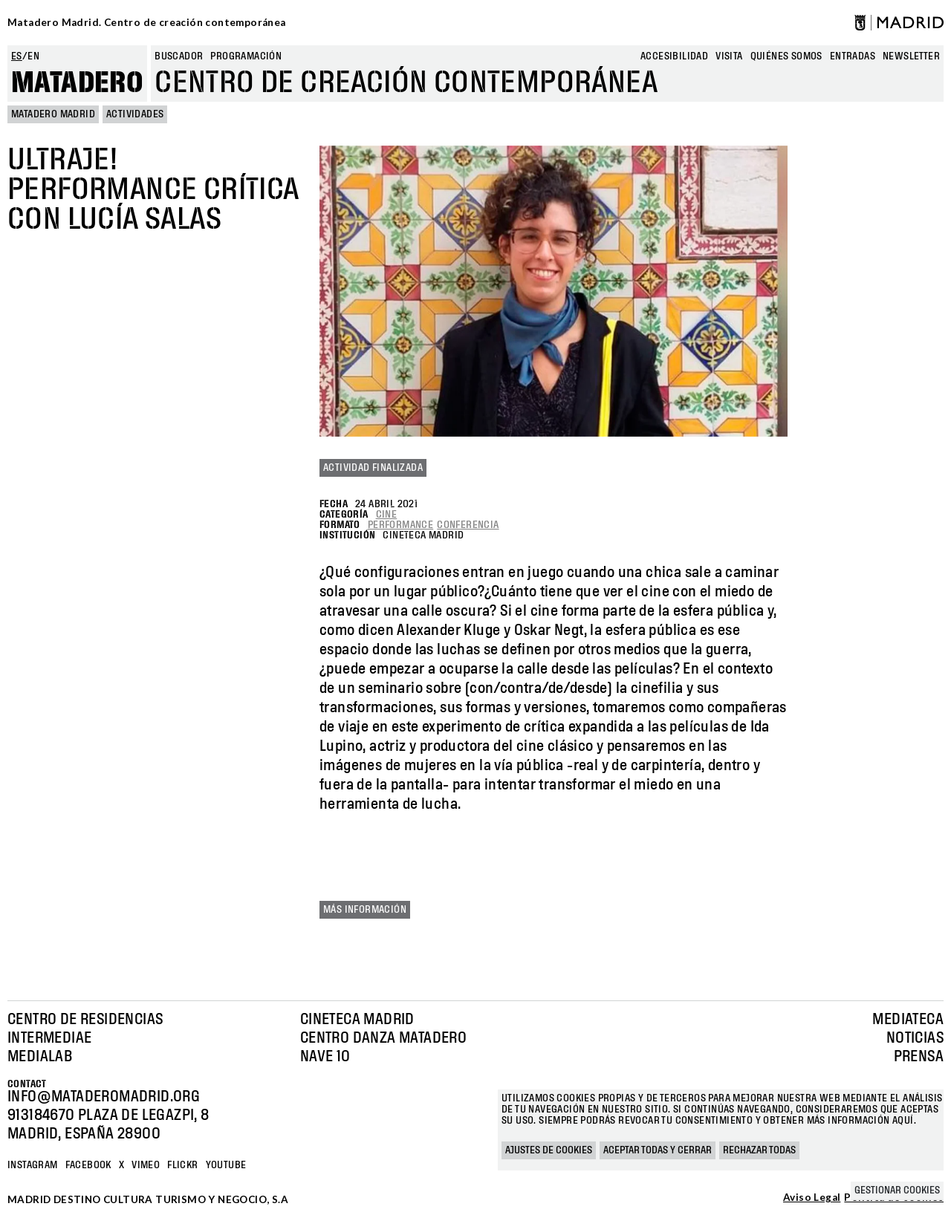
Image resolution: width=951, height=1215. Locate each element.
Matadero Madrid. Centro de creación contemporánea (146, 22)
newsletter (911, 56)
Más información (364, 910)
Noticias (915, 1038)
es (16, 56)
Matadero (77, 83)
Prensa (919, 1056)
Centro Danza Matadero (383, 1038)
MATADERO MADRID (53, 114)
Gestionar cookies (897, 1190)
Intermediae (49, 1038)
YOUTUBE (226, 1165)
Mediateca (908, 1019)
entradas (852, 56)
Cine (386, 514)
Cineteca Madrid (357, 1019)
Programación (246, 56)
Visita (728, 56)
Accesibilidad (674, 56)
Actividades (134, 114)
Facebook (88, 1165)
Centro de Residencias (85, 1019)
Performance (400, 525)
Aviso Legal (811, 1198)
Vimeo (146, 1165)
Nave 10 (325, 1056)
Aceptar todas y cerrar (657, 1150)
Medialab (39, 1056)
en (33, 56)
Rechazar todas (759, 1150)
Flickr (182, 1165)
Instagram (32, 1165)
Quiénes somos (786, 56)
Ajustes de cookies (548, 1150)
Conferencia (468, 525)
